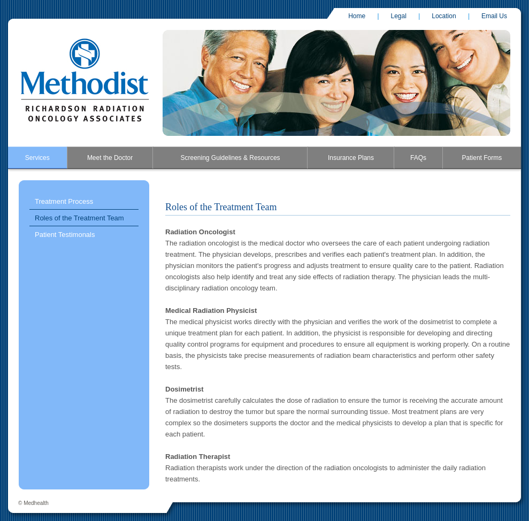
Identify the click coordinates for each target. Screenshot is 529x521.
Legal (399, 16)
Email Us (494, 16)
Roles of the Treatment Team (79, 218)
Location (444, 16)
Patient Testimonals (65, 235)
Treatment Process (64, 201)
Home (356, 16)
